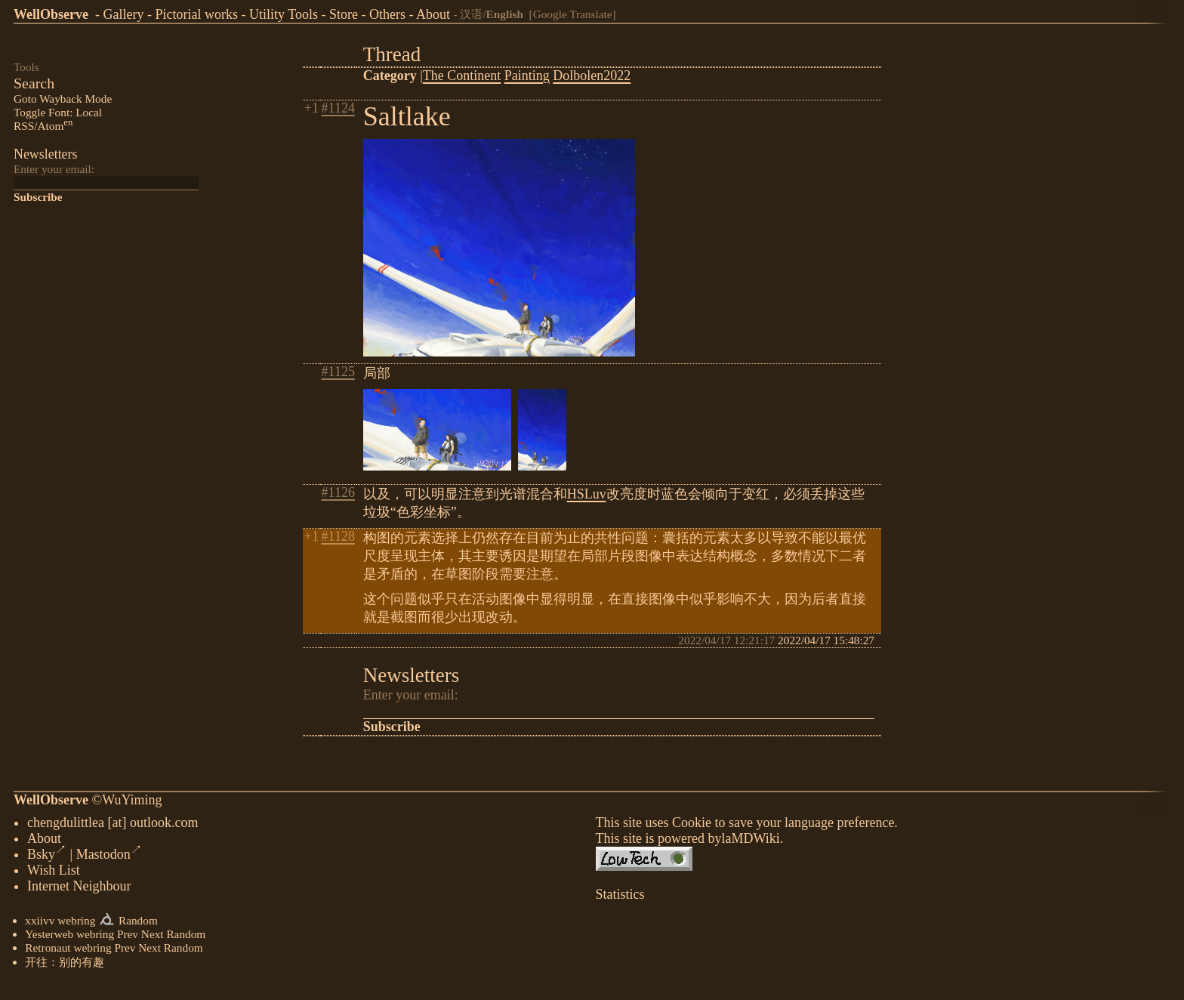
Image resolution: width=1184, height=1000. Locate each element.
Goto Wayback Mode (63, 98)
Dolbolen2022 (592, 75)
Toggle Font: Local (58, 112)
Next (152, 937)
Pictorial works (196, 14)
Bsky (46, 857)
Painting (527, 75)
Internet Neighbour (79, 889)
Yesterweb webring (69, 937)
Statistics (620, 897)
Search (34, 83)
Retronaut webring (68, 950)
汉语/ (491, 14)
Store (343, 14)
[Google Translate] (572, 14)
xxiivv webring (60, 923)
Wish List (53, 873)
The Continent (462, 75)
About (433, 14)
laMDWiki (750, 841)
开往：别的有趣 (64, 964)
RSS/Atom (43, 125)
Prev (127, 937)
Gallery (123, 14)
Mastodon (109, 857)
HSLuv (586, 494)
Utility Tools (283, 14)
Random (138, 923)
